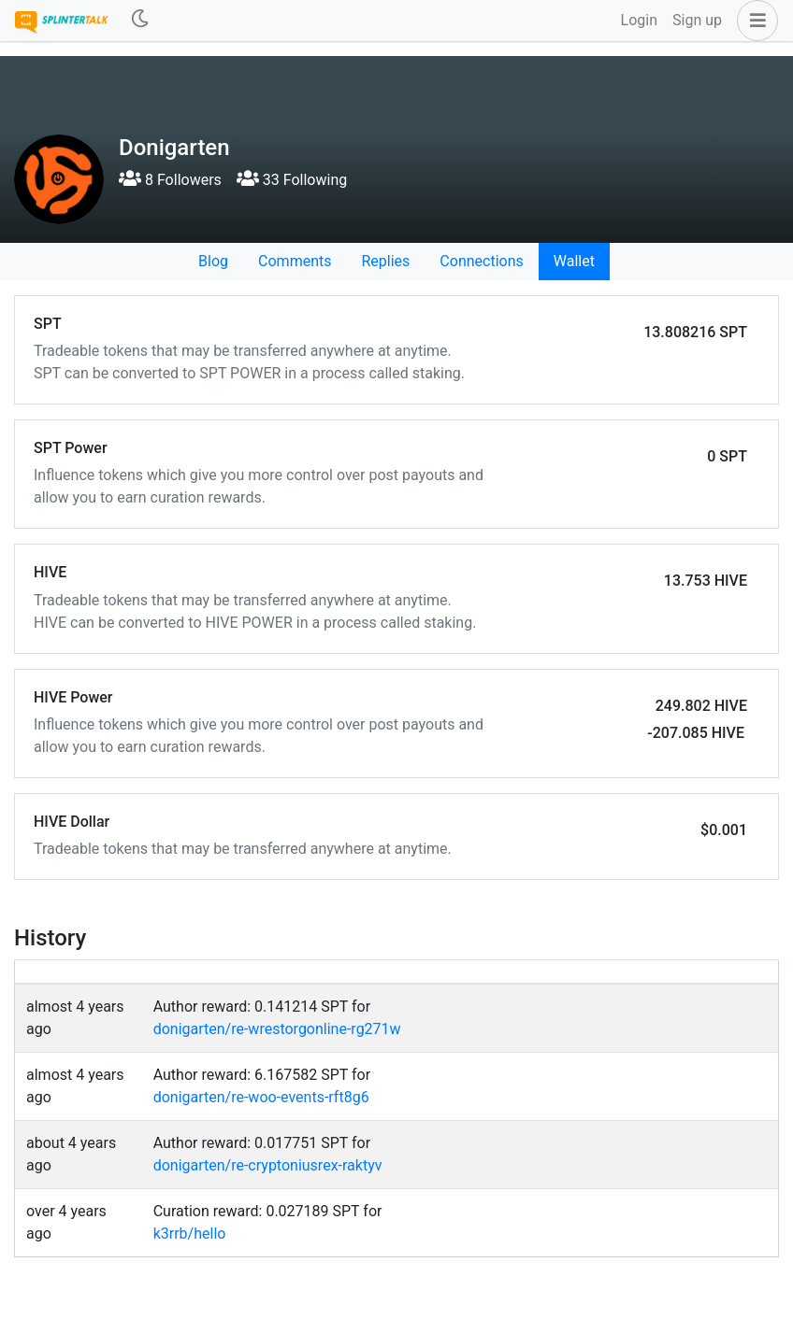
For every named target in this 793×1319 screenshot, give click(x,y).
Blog (213, 261)
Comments (294, 261)
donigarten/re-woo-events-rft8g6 (261, 1097)
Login (639, 20)
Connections (481, 261)
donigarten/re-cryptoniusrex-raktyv (267, 1165)
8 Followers (170, 180)
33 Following (292, 180)
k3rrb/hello (189, 1233)
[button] (753, 20)
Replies (385, 261)
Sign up (697, 20)
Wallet (574, 261)
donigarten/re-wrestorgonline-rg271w (277, 1029)
